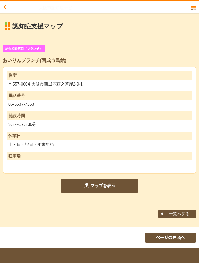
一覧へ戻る (179, 214)
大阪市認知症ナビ (55, 8)
